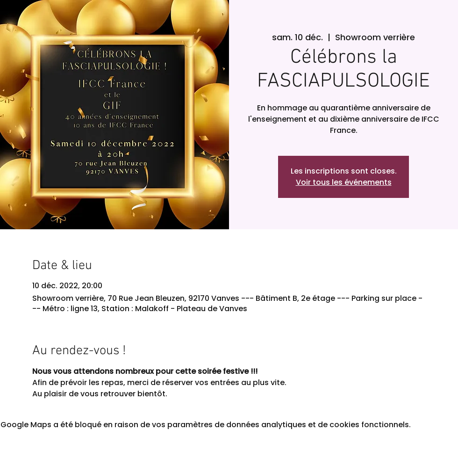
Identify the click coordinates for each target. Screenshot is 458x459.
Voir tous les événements (344, 182)
